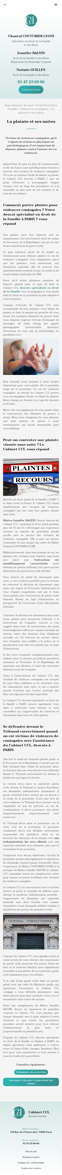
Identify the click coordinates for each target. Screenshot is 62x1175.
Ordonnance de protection (31, 1072)
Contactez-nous (31, 89)
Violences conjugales (34, 109)
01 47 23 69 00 (31, 82)
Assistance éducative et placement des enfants (31, 1082)
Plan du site (31, 1151)
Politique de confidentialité (31, 1162)
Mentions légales (31, 1157)
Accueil (28, 105)
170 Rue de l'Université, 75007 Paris (31, 1132)
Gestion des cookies (31, 1168)
